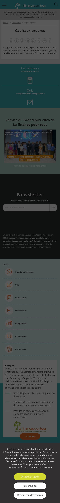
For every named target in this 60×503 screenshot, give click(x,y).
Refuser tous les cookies (30, 494)
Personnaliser (30, 485)
